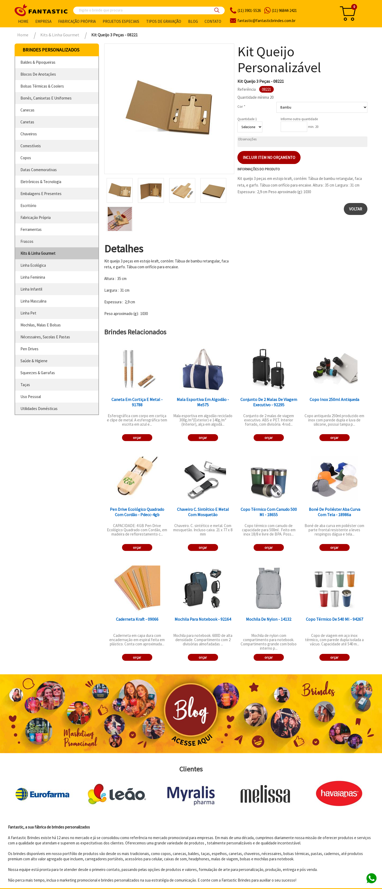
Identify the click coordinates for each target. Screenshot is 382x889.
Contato (213, 21)
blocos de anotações (38, 74)
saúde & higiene (33, 360)
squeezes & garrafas (37, 372)
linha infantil (31, 289)
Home (23, 21)
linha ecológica (33, 265)
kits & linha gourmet (37, 253)
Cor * (241, 106)
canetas (27, 121)
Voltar (355, 209)
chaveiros (28, 133)
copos (25, 157)
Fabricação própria (77, 21)
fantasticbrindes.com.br (266, 20)
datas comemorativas (38, 169)
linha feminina (32, 277)
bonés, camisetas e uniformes (46, 98)
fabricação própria (35, 217)
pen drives (29, 348)
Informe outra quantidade (299, 119)
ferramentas (31, 229)
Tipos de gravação (163, 21)
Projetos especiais (121, 21)
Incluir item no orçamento (269, 157)
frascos (26, 241)
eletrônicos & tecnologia (40, 181)
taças (25, 384)
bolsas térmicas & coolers (42, 86)
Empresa (43, 21)
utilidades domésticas (39, 408)
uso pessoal (30, 396)
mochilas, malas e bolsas (40, 324)
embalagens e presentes (41, 193)
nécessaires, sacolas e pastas (45, 336)
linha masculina (33, 301)
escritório (28, 205)
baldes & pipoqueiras (37, 62)
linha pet (28, 313)
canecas (27, 110)
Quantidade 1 (247, 119)
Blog (193, 21)
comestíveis (30, 145)
